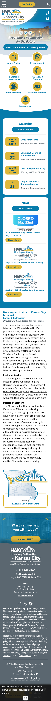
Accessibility (30, 666)
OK (25, 698)
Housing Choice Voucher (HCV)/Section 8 (24, 384)
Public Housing (27, 381)
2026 (11, 664)
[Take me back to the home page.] (19, 16)
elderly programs (29, 394)
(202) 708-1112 (9, 628)
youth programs (38, 391)
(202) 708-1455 (30, 628)
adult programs (11, 394)
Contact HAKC (25, 539)
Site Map (19, 666)
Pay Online (26, 4)
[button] (4, 4)
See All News (25, 208)
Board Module (25, 595)
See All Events (25, 129)
